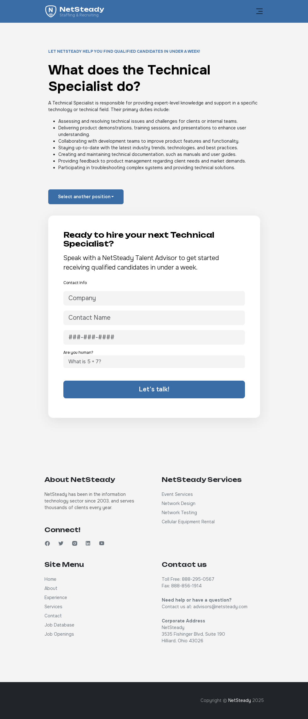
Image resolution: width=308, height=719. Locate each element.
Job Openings (59, 634)
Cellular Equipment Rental (188, 522)
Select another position (84, 196)
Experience (55, 597)
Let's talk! (154, 389)
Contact (53, 616)
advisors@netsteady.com (220, 606)
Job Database (59, 625)
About (50, 588)
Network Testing (179, 512)
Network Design (178, 503)
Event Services (177, 494)
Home (50, 579)
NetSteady (239, 700)
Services (53, 606)
